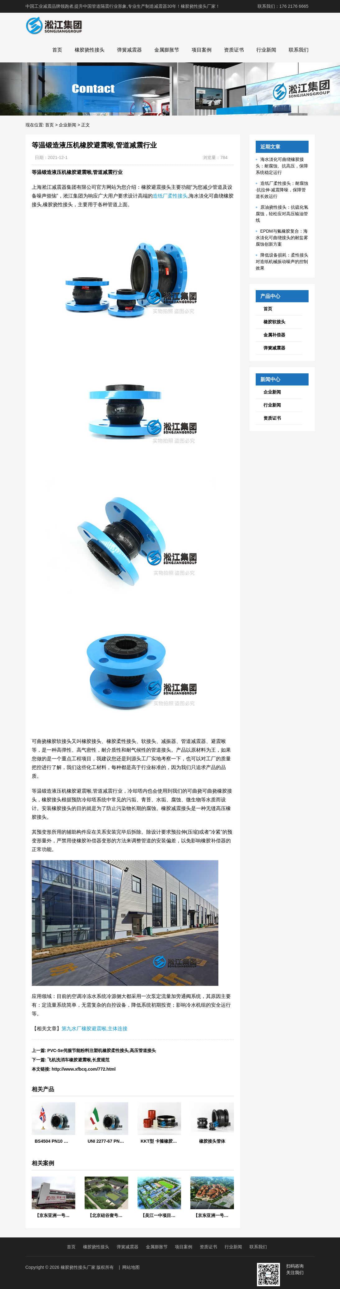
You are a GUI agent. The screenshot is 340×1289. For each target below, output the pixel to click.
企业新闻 (67, 124)
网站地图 (131, 1267)
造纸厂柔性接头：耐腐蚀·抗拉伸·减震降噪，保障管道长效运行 (282, 190)
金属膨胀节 (166, 49)
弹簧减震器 (129, 49)
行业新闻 (266, 49)
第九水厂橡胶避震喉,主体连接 (95, 1028)
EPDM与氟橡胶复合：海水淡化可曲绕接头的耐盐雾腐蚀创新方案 (282, 238)
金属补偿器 (274, 334)
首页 (57, 49)
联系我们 (299, 49)
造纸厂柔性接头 (170, 195)
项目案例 (202, 49)
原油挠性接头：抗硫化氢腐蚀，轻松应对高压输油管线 (282, 214)
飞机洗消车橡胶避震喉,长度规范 (78, 1059)
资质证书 (234, 49)
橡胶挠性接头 (90, 49)
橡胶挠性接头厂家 (78, 1267)
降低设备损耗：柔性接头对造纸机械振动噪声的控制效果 (282, 262)
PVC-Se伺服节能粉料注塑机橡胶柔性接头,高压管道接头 (101, 1050)
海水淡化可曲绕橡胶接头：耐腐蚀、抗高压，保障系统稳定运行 (282, 166)
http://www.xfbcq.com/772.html (84, 1069)
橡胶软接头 (274, 321)
